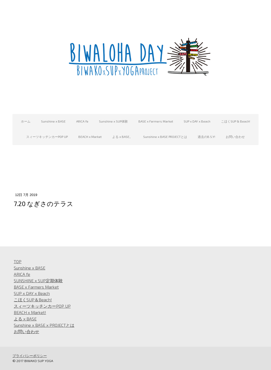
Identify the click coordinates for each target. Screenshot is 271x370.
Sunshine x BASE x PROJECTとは (44, 325)
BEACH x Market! (30, 312)
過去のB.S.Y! (206, 136)
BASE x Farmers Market (155, 121)
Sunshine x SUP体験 (113, 121)
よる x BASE (25, 318)
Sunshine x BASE (53, 121)
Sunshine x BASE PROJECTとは (165, 136)
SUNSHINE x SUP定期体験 (38, 280)
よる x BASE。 (122, 136)
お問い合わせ (235, 136)
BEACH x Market (90, 136)
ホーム (25, 121)
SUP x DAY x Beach (197, 121)
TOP (17, 261)
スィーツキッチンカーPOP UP (47, 136)
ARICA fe (82, 121)
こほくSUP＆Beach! (33, 299)
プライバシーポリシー (29, 356)
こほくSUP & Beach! (235, 121)
